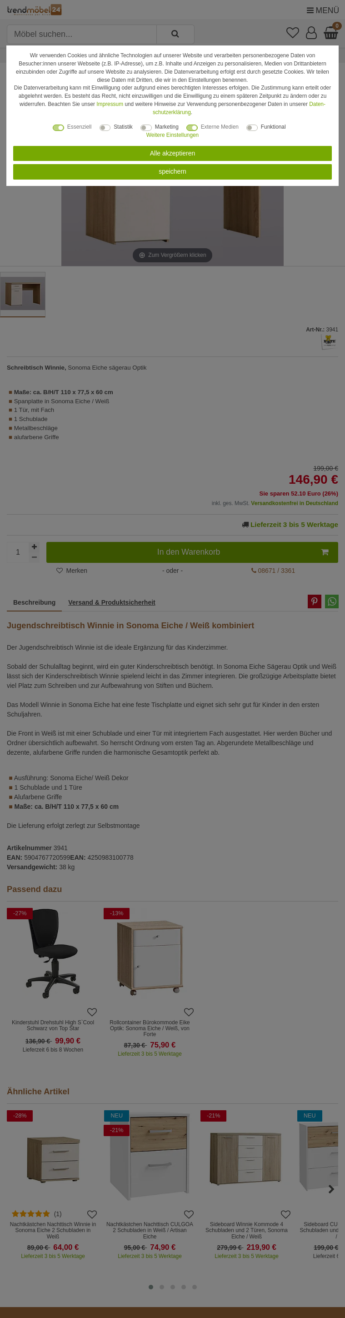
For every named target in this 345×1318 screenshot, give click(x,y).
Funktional (273, 127)
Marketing (167, 127)
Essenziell (79, 127)
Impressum (109, 104)
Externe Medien (220, 127)
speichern (172, 171)
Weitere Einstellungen (172, 135)
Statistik (123, 127)
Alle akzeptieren (172, 153)
